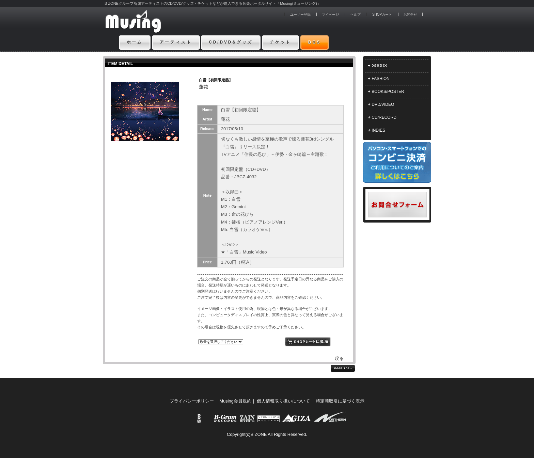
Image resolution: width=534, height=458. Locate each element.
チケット (280, 42)
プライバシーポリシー (192, 401)
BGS (314, 42)
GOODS (379, 65)
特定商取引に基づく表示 (340, 401)
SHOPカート (382, 14)
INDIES (378, 130)
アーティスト (176, 42)
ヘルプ (355, 14)
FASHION (381, 78)
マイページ (330, 14)
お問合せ (410, 14)
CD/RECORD (384, 117)
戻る (339, 358)
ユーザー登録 (300, 14)
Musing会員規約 (235, 401)
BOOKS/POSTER (388, 91)
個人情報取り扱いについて (283, 401)
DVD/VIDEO (383, 104)
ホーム (135, 42)
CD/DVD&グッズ (231, 42)
